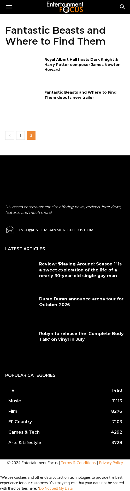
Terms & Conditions (78, 462)
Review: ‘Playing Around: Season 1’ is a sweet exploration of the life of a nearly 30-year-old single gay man (80, 270)
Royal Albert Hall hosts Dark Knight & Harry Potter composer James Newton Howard (82, 64)
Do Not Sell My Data (56, 488)
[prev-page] (9, 135)
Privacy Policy (111, 462)
